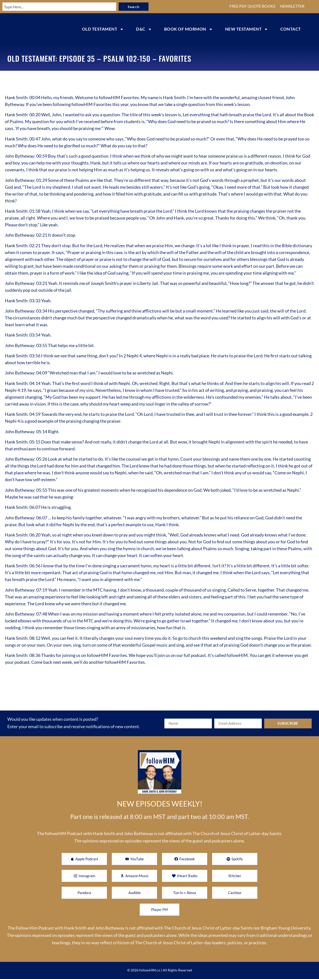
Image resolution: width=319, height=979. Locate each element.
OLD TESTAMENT (103, 29)
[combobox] (53, 6)
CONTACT (290, 29)
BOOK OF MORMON (188, 29)
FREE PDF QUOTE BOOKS (252, 6)
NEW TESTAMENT (246, 29)
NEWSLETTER (292, 6)
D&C (144, 29)
